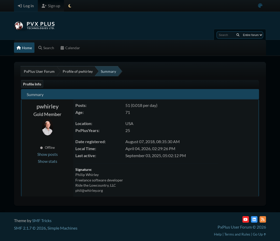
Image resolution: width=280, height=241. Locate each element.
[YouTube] (245, 219)
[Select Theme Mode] (70, 6)
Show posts (47, 154)
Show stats (47, 161)
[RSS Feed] (263, 219)
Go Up (259, 234)
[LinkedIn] (254, 219)
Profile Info (32, 84)
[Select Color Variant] (260, 6)
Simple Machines (62, 227)
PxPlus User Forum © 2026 (242, 226)
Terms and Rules (237, 234)
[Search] (238, 35)
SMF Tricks (42, 220)
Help (218, 234)
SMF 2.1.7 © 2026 (30, 227)
